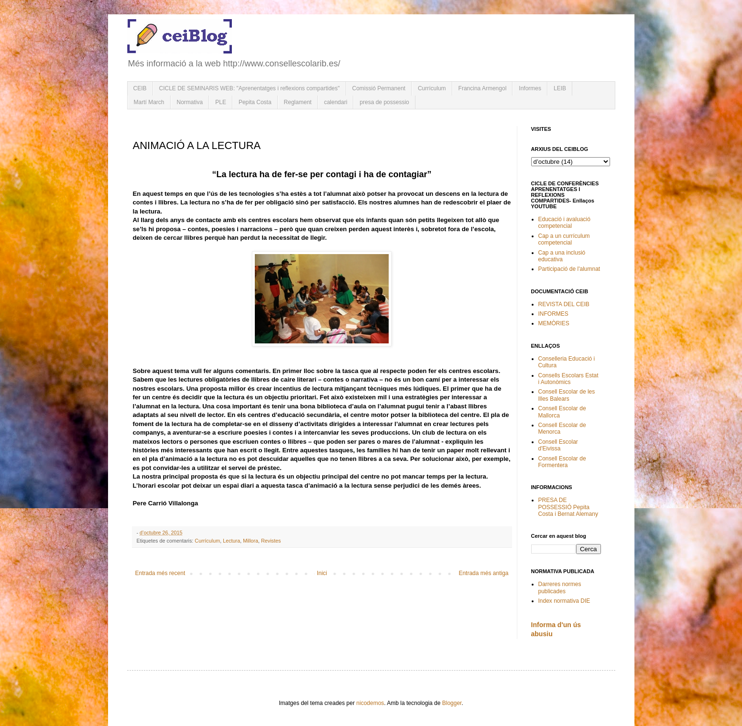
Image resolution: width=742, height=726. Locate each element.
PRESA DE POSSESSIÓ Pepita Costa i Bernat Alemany (568, 507)
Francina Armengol (482, 88)
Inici (322, 573)
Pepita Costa (255, 102)
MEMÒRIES (553, 323)
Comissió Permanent (378, 88)
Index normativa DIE (564, 601)
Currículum (432, 88)
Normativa (190, 102)
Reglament (298, 102)
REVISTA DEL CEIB (563, 304)
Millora (250, 541)
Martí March (149, 102)
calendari (336, 102)
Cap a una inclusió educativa (562, 256)
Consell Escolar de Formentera (562, 462)
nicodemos (370, 703)
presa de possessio (384, 102)
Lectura (231, 541)
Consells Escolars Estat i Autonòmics (568, 378)
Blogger (452, 703)
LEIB (560, 88)
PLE (220, 102)
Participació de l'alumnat (569, 269)
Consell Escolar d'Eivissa (558, 445)
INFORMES (553, 313)
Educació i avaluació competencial (564, 222)
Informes (530, 88)
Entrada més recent (160, 573)
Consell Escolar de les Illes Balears (566, 395)
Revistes (271, 541)
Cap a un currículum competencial (564, 239)
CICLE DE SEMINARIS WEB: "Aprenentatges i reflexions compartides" (249, 88)
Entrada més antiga (483, 573)
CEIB (140, 88)
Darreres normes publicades (559, 587)
